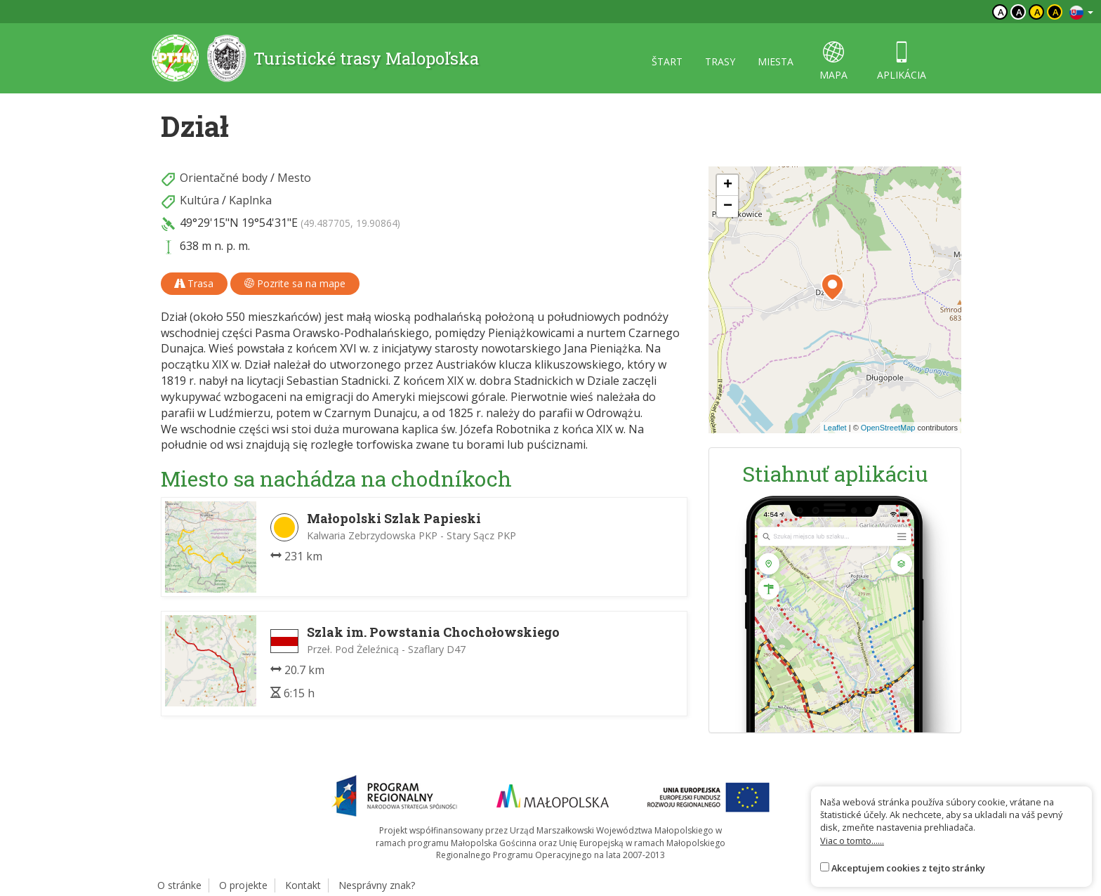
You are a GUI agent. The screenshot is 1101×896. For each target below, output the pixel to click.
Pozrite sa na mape (294, 283)
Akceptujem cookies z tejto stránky (908, 868)
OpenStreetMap (888, 427)
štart (667, 61)
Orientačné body (224, 177)
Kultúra (199, 200)
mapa (833, 61)
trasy (720, 61)
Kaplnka (250, 200)
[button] (832, 287)
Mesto (294, 177)
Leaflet (835, 427)
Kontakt (303, 885)
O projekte (243, 885)
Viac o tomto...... (852, 840)
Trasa (194, 283)
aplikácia (901, 61)
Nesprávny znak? (376, 885)
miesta (775, 61)
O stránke (179, 885)
